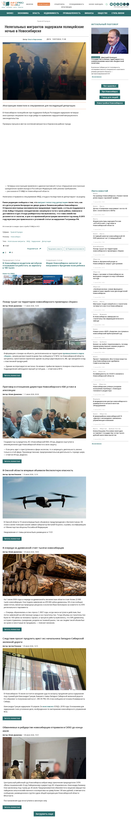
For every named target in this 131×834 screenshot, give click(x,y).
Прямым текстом (115, 428)
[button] (107, 4)
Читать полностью (12, 375)
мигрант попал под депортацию (53, 202)
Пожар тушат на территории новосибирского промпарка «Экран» (40, 301)
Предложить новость (55, 249)
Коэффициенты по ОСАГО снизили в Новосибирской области (108, 375)
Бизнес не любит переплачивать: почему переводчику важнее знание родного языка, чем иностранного (110, 346)
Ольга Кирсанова (35, 39)
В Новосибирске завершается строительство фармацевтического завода (108, 318)
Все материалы (96, 76)
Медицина (103, 314)
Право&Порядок (43, 21)
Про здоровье (109, 86)
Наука (95, 384)
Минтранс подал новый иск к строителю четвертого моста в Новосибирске (110, 305)
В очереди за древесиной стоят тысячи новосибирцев (33, 547)
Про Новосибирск (110, 91)
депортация (46, 241)
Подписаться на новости (74, 249)
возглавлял (48, 706)
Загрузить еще (44, 813)
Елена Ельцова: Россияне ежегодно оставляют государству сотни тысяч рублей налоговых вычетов (108, 433)
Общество (96, 259)
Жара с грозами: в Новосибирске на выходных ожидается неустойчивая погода (108, 276)
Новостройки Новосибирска (110, 103)
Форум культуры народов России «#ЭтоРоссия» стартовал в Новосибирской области (107, 223)
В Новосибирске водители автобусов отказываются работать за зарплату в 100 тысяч (22, 265)
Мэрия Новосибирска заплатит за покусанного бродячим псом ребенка (65, 264)
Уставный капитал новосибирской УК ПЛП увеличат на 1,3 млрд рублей (109, 237)
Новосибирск (15, 237)
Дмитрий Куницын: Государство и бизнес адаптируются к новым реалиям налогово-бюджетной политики (107, 60)
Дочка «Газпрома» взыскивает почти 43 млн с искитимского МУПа (110, 209)
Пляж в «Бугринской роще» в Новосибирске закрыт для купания (107, 262)
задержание (35, 241)
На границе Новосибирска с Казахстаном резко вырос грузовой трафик (110, 197)
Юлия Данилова (15, 306)
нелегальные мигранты (16, 241)
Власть (102, 206)
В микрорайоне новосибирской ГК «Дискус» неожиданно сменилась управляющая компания (107, 418)
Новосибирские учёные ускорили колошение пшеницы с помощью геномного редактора (107, 388)
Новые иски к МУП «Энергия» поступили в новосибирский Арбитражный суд (110, 332)
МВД (28, 241)
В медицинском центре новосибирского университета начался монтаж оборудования (110, 403)
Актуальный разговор (104, 24)
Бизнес (95, 193)
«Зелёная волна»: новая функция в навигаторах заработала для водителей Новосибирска (110, 291)
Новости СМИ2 (9, 274)
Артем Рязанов (15, 474)
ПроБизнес (103, 341)
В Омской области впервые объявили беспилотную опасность (38, 470)
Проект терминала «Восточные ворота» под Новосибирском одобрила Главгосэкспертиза (110, 361)
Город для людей (110, 97)
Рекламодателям (121, 7)
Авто (94, 371)
